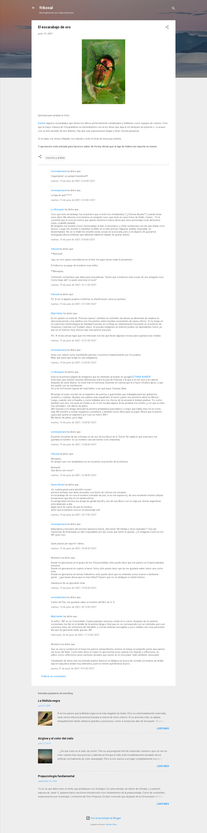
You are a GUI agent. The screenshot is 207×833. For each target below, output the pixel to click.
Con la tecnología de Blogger (103, 818)
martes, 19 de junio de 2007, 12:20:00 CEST (74, 362)
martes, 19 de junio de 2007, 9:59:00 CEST (73, 239)
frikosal (46, 8)
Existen (42, 123)
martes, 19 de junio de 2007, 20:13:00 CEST (74, 607)
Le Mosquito (57, 209)
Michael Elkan (111, 824)
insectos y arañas (55, 157)
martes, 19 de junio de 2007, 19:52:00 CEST (74, 587)
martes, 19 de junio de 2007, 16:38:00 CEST (74, 475)
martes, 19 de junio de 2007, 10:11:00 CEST (74, 284)
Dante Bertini (57, 484)
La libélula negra (49, 700)
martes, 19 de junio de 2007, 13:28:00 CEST (74, 444)
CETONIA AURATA (141, 376)
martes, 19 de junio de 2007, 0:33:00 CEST (73, 200)
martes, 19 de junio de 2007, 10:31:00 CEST (74, 340)
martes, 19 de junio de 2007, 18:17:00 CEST (74, 514)
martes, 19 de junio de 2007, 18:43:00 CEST (74, 548)
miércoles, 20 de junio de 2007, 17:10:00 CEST (75, 634)
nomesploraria (58, 171)
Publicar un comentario (53, 676)
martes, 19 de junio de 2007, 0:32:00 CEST (73, 181)
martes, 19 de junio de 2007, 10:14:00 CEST (74, 304)
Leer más (163, 728)
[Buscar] (173, 9)
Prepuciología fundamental (56, 776)
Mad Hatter (57, 313)
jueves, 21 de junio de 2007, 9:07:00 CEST (72, 668)
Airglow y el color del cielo (55, 738)
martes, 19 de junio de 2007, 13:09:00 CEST (74, 422)
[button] (167, 27)
